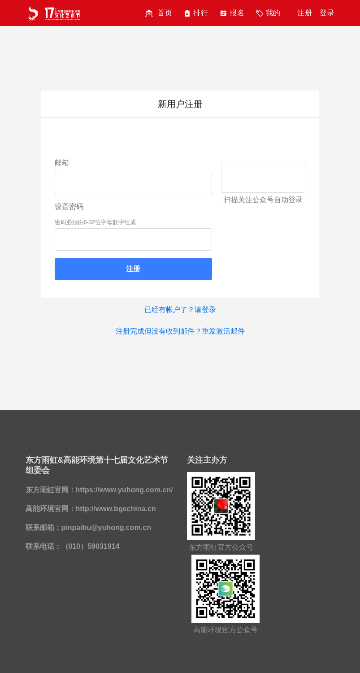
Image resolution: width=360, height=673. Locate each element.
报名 (231, 13)
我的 (267, 13)
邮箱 (62, 162)
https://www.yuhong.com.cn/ (124, 490)
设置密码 (69, 206)
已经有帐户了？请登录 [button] (180, 309)
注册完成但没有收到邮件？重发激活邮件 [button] (180, 331)
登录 (327, 13)
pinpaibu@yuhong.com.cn (106, 527)
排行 (194, 13)
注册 (304, 13)
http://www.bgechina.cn (116, 508)
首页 (158, 13)
